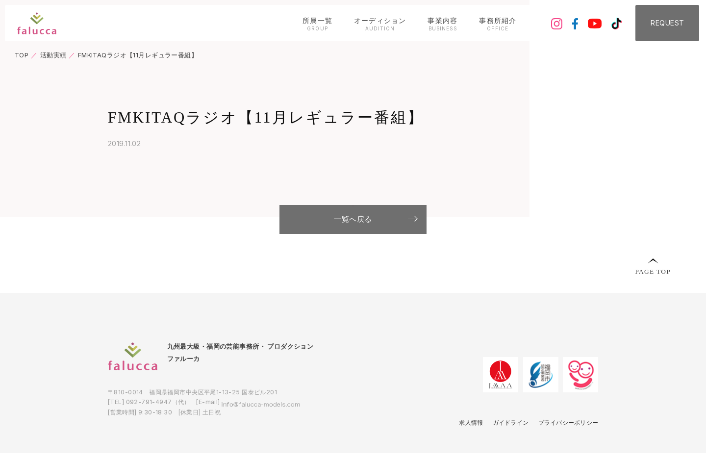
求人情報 (461, 439)
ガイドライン (503, 439)
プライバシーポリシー (565, 439)
